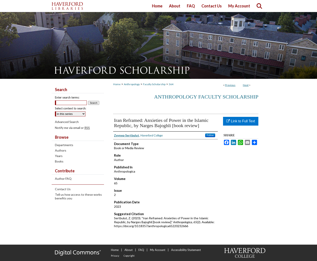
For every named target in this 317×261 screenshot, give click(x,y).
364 (171, 84)
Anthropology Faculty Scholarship (206, 97)
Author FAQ (63, 178)
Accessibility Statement (186, 250)
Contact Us (63, 189)
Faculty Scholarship (154, 84)
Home (117, 84)
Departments (64, 145)
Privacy (115, 255)
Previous (230, 85)
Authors (60, 150)
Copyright (129, 255)
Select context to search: (70, 108)
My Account (157, 250)
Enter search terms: (67, 97)
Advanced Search (67, 122)
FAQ (141, 250)
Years (59, 156)
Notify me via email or (72, 128)
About (128, 250)
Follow (210, 135)
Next (246, 85)
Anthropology (132, 84)
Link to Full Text (240, 121)
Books (59, 161)
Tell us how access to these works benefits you (78, 196)
